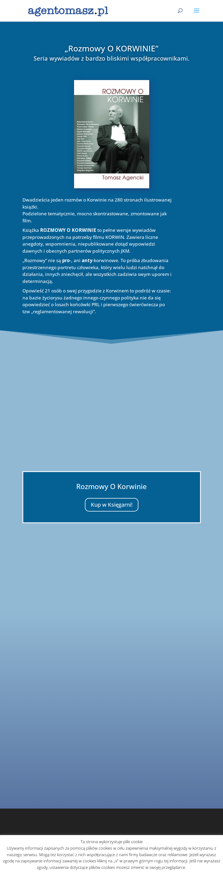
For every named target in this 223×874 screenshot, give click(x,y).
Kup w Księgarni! (111, 504)
